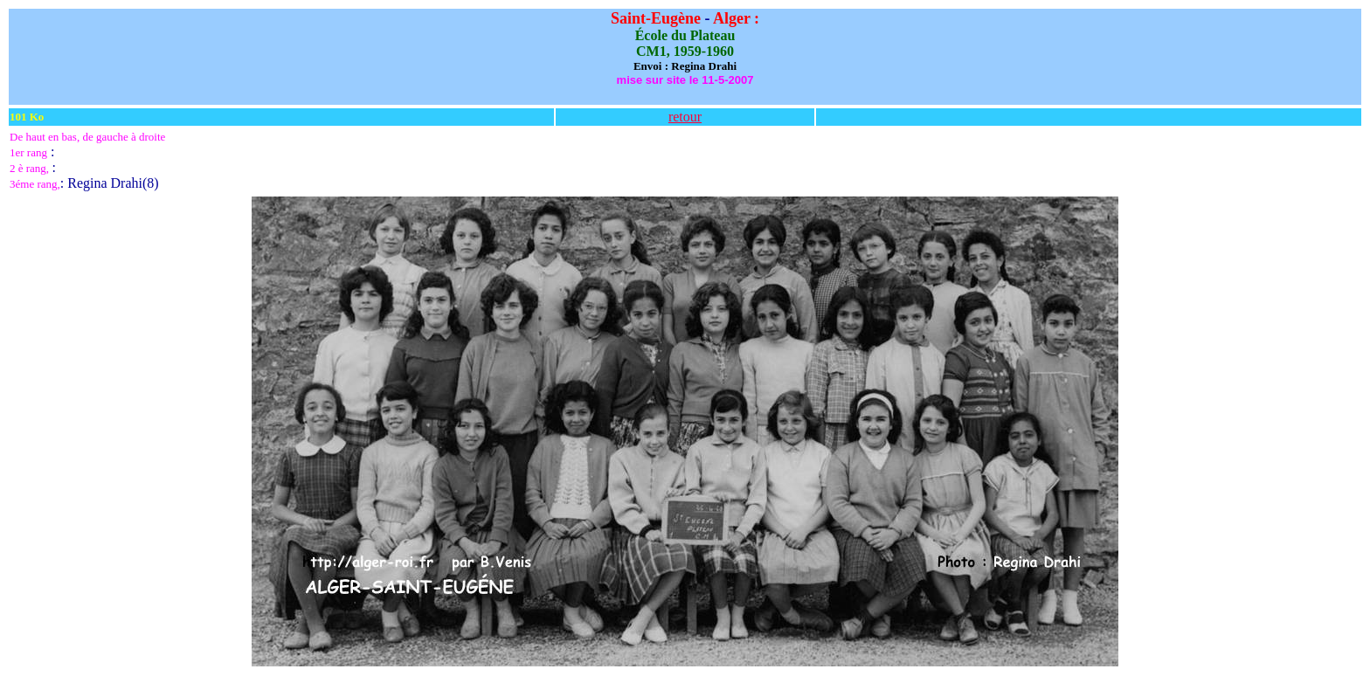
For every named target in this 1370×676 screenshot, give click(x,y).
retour (685, 116)
